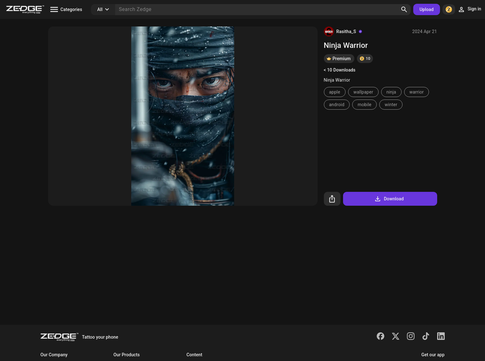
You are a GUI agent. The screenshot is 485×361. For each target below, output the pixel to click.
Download (389, 199)
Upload (427, 9)
